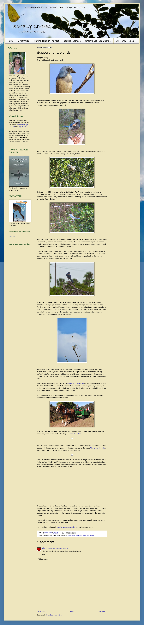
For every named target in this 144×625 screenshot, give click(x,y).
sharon (44, 548)
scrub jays (86, 535)
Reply (44, 554)
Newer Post (41, 611)
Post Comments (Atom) (54, 615)
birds (69, 535)
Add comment (43, 559)
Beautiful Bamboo (72, 41)
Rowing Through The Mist (46, 41)
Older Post (102, 611)
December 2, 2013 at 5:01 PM (58, 548)
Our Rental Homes (125, 41)
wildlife (92, 535)
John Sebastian (75, 434)
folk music (74, 535)
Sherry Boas (12, 236)
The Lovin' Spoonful (97, 448)
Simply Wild (23, 41)
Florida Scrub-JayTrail (75, 383)
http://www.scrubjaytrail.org (67, 527)
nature (80, 535)
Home (10, 41)
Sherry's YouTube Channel (98, 41)
